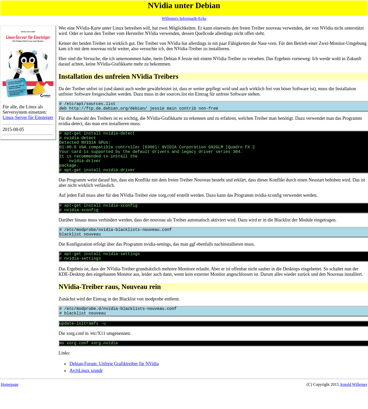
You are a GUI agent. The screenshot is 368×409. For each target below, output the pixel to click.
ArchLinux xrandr (86, 391)
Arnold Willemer (353, 406)
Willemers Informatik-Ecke (184, 18)
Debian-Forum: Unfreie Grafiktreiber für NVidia (114, 385)
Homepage (9, 406)
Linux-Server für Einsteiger (28, 117)
